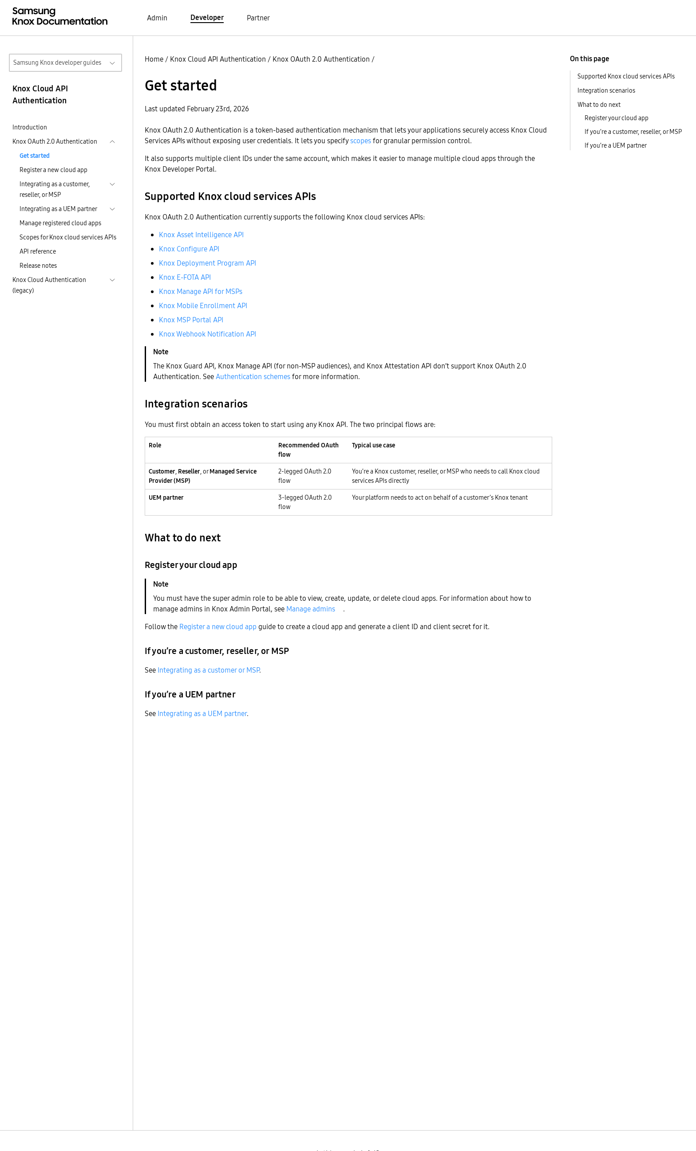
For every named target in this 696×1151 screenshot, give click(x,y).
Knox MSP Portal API (191, 320)
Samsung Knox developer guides (57, 62)
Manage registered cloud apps (60, 223)
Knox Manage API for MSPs (200, 291)
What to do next (599, 104)
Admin (157, 18)
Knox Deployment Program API (207, 263)
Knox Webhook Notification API (207, 334)
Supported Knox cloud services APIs (626, 76)
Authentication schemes (253, 376)
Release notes (38, 265)
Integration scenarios (606, 90)
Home (154, 59)
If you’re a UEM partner (616, 145)
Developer (207, 17)
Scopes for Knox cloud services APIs (68, 237)
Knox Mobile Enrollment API (203, 305)
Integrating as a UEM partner (202, 713)
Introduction (29, 127)
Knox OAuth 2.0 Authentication (321, 59)
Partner (258, 18)
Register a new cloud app (53, 169)
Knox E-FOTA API (185, 277)
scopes (360, 140)
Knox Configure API (189, 249)
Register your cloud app (617, 118)
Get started (35, 155)
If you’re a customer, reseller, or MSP (633, 131)
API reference (38, 251)
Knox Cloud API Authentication (218, 59)
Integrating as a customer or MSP (208, 670)
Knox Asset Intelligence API (201, 234)
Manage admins (310, 609)
